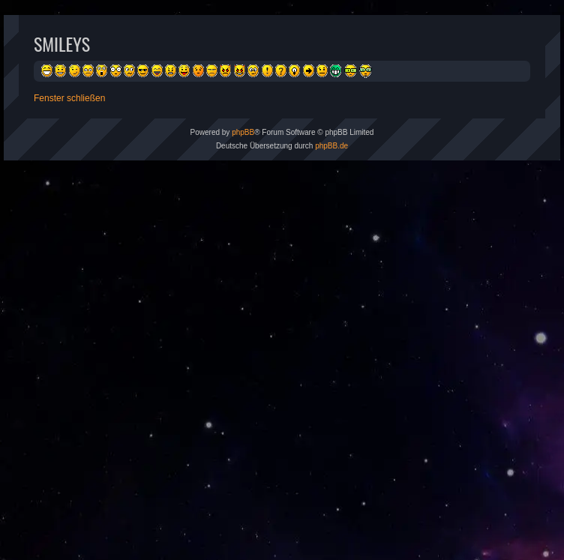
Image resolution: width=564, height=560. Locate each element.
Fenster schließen (69, 98)
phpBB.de (331, 146)
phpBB (243, 132)
